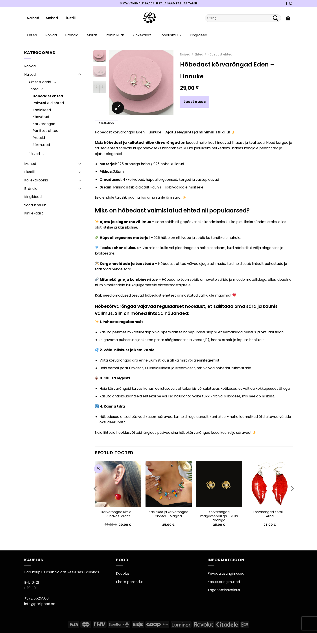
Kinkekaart (142, 35)
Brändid (71, 35)
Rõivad (51, 35)
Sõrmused (41, 144)
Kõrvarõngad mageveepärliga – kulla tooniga (219, 516)
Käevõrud (41, 116)
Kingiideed (198, 35)
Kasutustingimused (224, 581)
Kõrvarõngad (44, 123)
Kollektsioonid (36, 180)
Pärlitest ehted (45, 130)
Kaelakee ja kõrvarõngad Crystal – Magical (168, 514)
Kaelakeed (42, 110)
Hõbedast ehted (48, 96)
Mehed (52, 17)
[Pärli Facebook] (286, 3)
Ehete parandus (130, 581)
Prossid (39, 137)
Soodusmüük (170, 35)
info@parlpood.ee (39, 603)
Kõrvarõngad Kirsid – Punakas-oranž (118, 514)
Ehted (32, 35)
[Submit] (275, 18)
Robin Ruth (115, 35)
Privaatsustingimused (226, 573)
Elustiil (70, 17)
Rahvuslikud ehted (48, 102)
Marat (92, 35)
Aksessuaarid (39, 82)
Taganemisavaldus (224, 589)
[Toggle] (79, 74)
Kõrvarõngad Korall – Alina (269, 514)
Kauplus (122, 573)
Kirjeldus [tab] (106, 123)
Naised (33, 17)
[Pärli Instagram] (290, 3)
